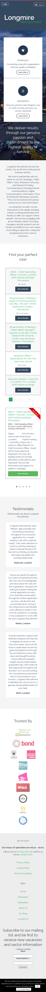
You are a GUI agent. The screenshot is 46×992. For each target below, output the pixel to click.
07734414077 (23, 851)
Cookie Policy (23, 868)
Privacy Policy (23, 862)
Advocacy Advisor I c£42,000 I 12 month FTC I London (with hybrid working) (23, 382)
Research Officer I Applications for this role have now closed (23, 358)
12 (29, 399)
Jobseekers (23, 902)
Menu (39, 5)
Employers (23, 897)
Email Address (22, 958)
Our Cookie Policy (23, 989)
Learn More (23, 72)
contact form (26, 854)
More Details (23, 289)
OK (38, 986)
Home (23, 891)
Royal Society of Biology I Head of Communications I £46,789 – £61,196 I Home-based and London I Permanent (23, 304)
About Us (23, 908)
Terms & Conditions (23, 873)
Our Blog (23, 913)
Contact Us (23, 919)
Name (23, 951)
